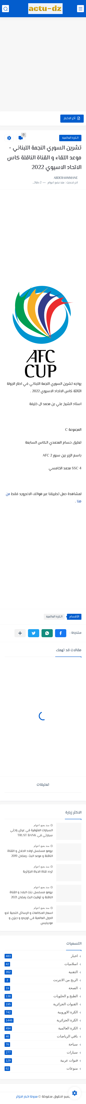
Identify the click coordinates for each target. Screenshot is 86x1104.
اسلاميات (41, 964)
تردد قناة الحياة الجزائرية (38, 871)
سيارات (41, 1052)
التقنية (41, 972)
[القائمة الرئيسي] (80, 8)
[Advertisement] (43, 65)
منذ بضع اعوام (41, 825)
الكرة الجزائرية (41, 1020)
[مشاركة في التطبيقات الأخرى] (20, 633)
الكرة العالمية (70, 138)
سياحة (41, 1044)
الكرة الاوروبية (41, 1012)
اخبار (41, 956)
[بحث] (5, 8)
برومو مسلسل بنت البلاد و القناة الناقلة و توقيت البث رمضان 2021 (31, 895)
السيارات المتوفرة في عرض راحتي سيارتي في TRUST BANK (31, 833)
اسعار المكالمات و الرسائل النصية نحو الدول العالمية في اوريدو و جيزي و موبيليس (29, 918)
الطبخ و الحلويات (41, 996)
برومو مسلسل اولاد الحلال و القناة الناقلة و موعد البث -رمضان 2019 (30, 854)
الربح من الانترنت (41, 980)
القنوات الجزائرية (41, 1004)
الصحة (41, 988)
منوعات (41, 1068)
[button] (60, 633)
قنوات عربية (41, 1060)
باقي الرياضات (41, 1036)
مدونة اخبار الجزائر (27, 1096)
